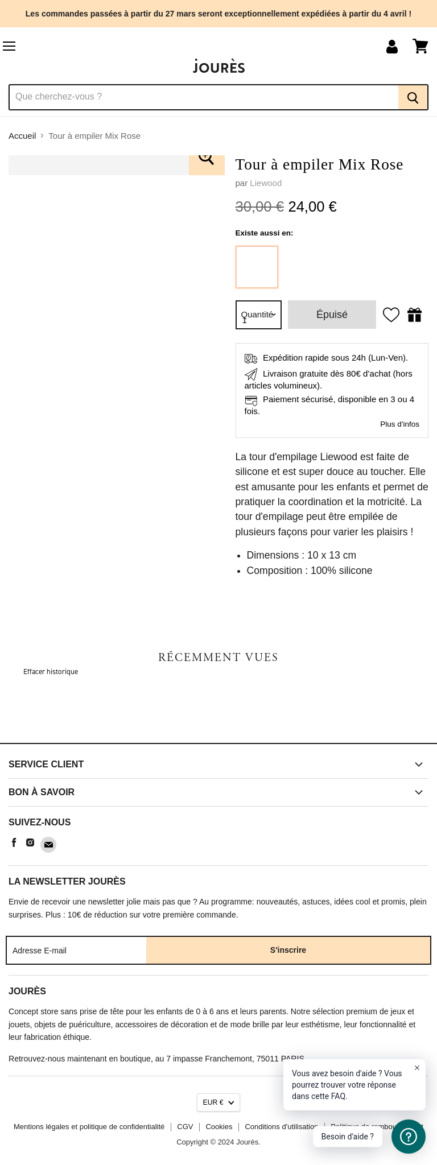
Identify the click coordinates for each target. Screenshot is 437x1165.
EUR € (213, 1102)
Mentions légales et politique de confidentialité (89, 1126)
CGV (185, 1126)
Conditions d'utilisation (281, 1126)
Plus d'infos (399, 424)
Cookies (218, 1126)
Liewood (266, 183)
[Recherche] (203, 97)
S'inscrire (288, 950)
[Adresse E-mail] (76, 950)
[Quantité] (259, 314)
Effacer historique (50, 671)
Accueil (22, 136)
